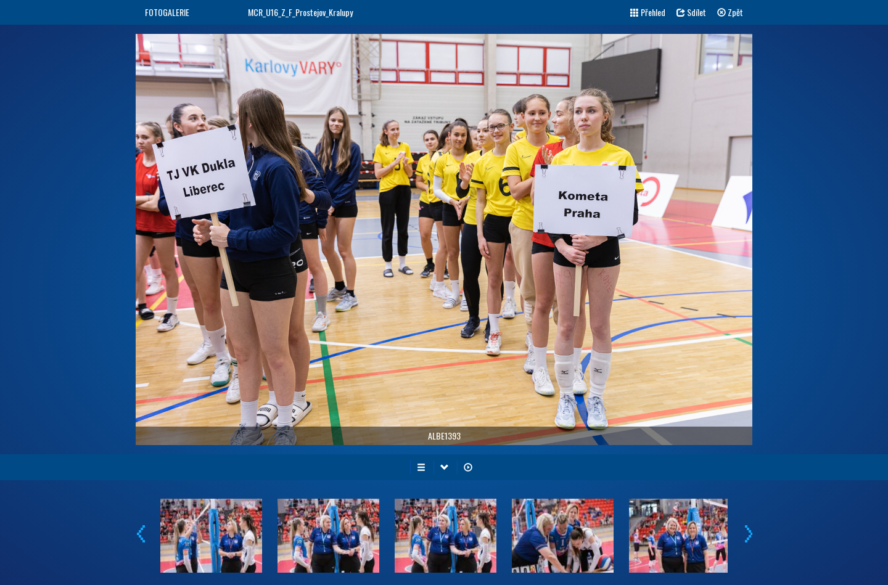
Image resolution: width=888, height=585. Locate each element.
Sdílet (691, 12)
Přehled (647, 12)
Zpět (730, 12)
